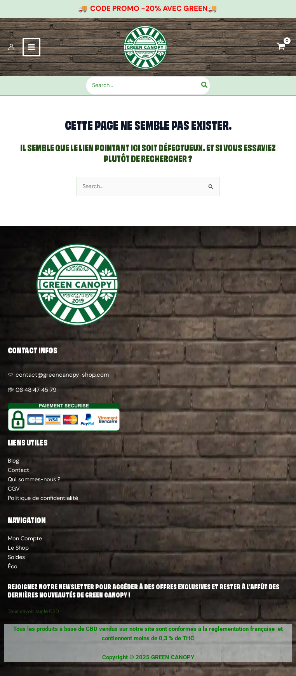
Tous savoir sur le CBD (33, 611)
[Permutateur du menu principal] (31, 51)
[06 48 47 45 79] (148, 387)
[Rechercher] (213, 92)
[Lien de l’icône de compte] (11, 50)
